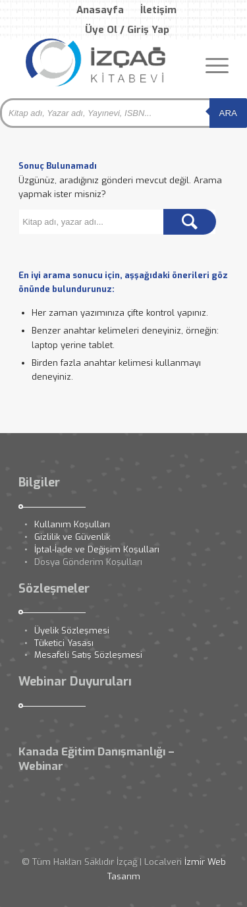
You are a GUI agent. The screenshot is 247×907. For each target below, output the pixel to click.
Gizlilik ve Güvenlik (72, 536)
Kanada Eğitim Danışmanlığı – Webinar (96, 759)
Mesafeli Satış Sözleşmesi (88, 654)
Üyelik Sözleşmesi (71, 630)
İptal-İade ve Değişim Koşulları (96, 549)
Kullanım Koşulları (72, 524)
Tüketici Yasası (64, 643)
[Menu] (210, 65)
